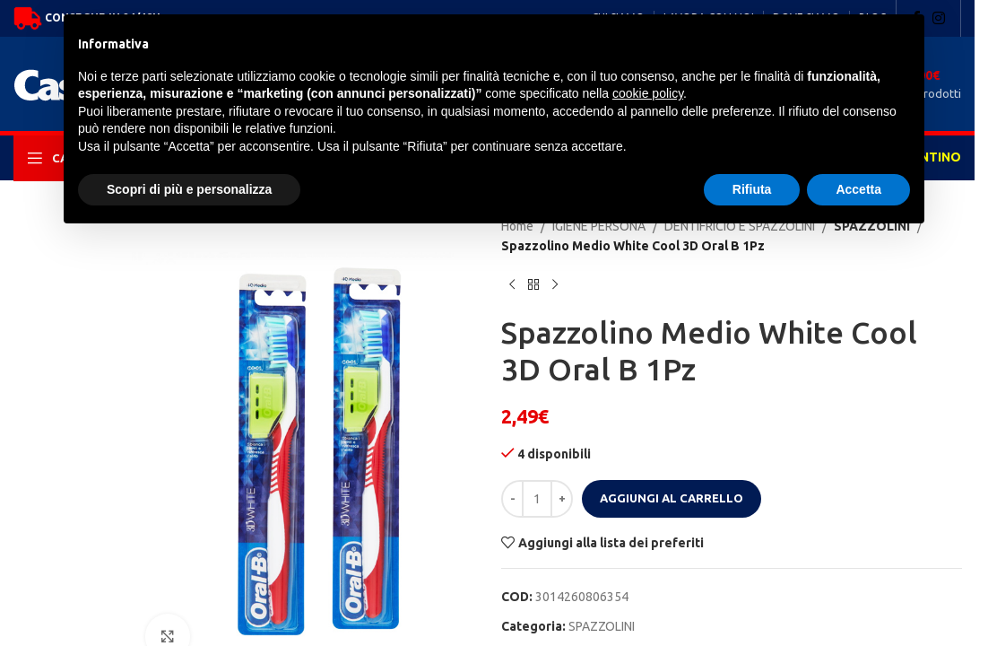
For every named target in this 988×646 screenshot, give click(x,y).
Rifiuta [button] (752, 189)
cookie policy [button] (647, 93)
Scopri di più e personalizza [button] (189, 189)
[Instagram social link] (939, 17)
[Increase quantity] (561, 499)
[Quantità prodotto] (537, 499)
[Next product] (555, 285)
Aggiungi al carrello (671, 498)
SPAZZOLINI (601, 626)
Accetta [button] (858, 189)
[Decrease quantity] (512, 499)
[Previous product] (512, 285)
